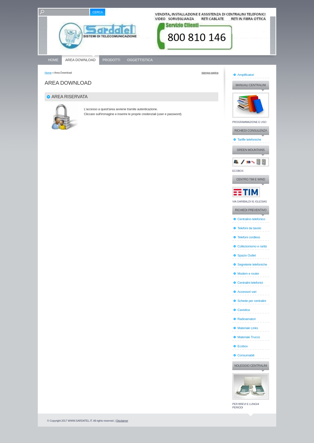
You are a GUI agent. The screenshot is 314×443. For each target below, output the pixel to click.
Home (53, 60)
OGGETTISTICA (140, 60)
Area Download (80, 60)
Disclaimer (122, 420)
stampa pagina (209, 72)
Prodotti (111, 60)
